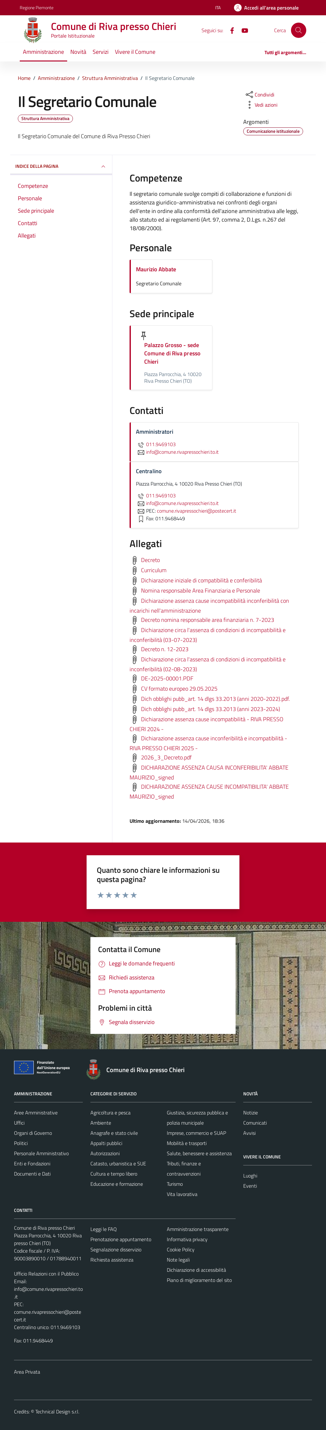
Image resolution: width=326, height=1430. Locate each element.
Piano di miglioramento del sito (199, 1280)
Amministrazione (43, 51)
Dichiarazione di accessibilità (196, 1270)
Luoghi (250, 1175)
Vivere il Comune (135, 51)
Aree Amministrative (36, 1112)
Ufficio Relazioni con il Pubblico (46, 1273)
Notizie (250, 1112)
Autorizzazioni (105, 1153)
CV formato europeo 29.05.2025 (179, 688)
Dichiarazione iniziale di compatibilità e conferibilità (201, 580)
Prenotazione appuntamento (120, 1239)
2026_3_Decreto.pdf (166, 757)
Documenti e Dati (32, 1173)
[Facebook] (229, 30)
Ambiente (100, 1123)
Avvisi (249, 1133)
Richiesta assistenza (111, 1259)
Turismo (175, 1184)
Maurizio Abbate (156, 269)
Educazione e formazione (116, 1184)
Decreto (150, 559)
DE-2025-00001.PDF (167, 678)
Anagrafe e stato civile (114, 1133)
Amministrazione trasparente (198, 1229)
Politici (21, 1143)
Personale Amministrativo (41, 1153)
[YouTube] (242, 30)
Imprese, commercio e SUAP (196, 1133)
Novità (78, 51)
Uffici (19, 1123)
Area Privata (27, 1372)
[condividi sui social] (259, 94)
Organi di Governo (33, 1133)
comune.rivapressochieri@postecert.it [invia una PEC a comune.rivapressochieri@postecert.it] (196, 511)
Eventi (250, 1186)
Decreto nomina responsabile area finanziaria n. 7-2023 (207, 619)
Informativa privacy (187, 1239)
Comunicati (255, 1123)
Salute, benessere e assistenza (199, 1153)
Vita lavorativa (182, 1194)
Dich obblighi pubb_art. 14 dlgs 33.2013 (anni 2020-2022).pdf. (215, 698)
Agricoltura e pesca (110, 1112)
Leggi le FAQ (103, 1229)
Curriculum (154, 570)
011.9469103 (156, 444)
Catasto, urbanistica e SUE (118, 1163)
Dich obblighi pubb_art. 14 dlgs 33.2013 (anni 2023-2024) (210, 708)
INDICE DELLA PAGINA (61, 166)
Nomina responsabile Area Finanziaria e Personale (200, 590)
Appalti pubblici (106, 1143)
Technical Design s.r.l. (57, 1411)
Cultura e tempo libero (113, 1173)
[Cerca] (298, 30)
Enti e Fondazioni (32, 1163)
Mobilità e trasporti (187, 1143)
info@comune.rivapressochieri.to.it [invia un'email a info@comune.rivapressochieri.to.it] (177, 452)
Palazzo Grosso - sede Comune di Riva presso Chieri (172, 353)
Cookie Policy (181, 1249)
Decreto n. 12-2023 (164, 648)
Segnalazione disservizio (115, 1249)
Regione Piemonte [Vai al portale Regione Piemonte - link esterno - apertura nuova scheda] (36, 7)
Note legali (178, 1259)
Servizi (101, 51)
